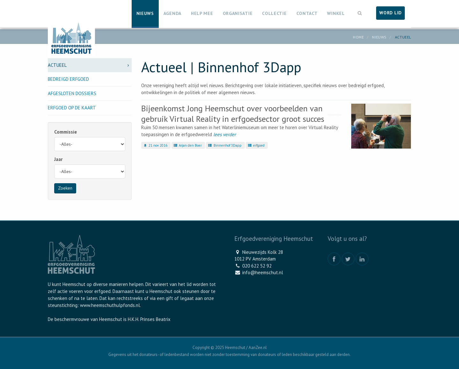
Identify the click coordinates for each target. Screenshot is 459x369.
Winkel (336, 13)
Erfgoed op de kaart (72, 108)
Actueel (90, 65)
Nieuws (145, 13)
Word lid (390, 13)
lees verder (224, 134)
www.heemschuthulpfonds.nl (110, 305)
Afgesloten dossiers (72, 93)
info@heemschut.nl (262, 272)
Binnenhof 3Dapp (224, 145)
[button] (360, 12)
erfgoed (256, 145)
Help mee (202, 13)
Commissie (65, 132)
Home (358, 37)
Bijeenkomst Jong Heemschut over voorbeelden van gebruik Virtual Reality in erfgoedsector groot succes (232, 113)
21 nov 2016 (155, 145)
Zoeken (65, 188)
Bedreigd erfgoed (68, 79)
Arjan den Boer (187, 145)
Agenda (172, 13)
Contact (307, 13)
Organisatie (238, 13)
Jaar (58, 159)
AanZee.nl (258, 347)
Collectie (274, 13)
